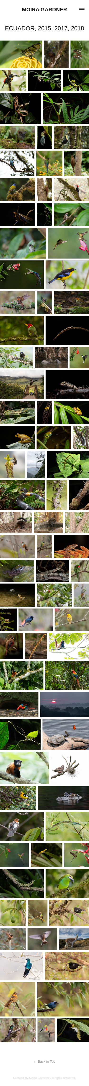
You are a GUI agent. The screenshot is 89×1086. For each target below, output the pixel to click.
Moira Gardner (44, 9)
